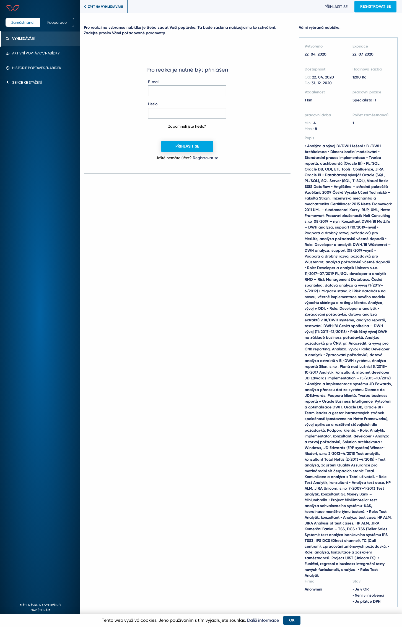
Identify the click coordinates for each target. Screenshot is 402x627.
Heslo (152, 104)
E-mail (153, 82)
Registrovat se (374, 6)
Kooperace (57, 22)
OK (292, 620)
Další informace (263, 620)
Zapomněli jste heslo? (187, 126)
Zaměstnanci (22, 22)
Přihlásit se (334, 6)
